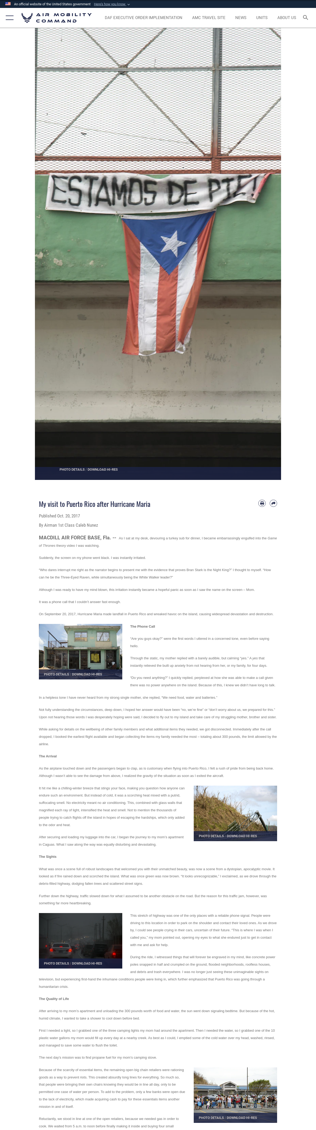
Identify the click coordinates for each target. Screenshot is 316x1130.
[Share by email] (273, 503)
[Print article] (262, 503)
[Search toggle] (306, 18)
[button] (112, 4)
